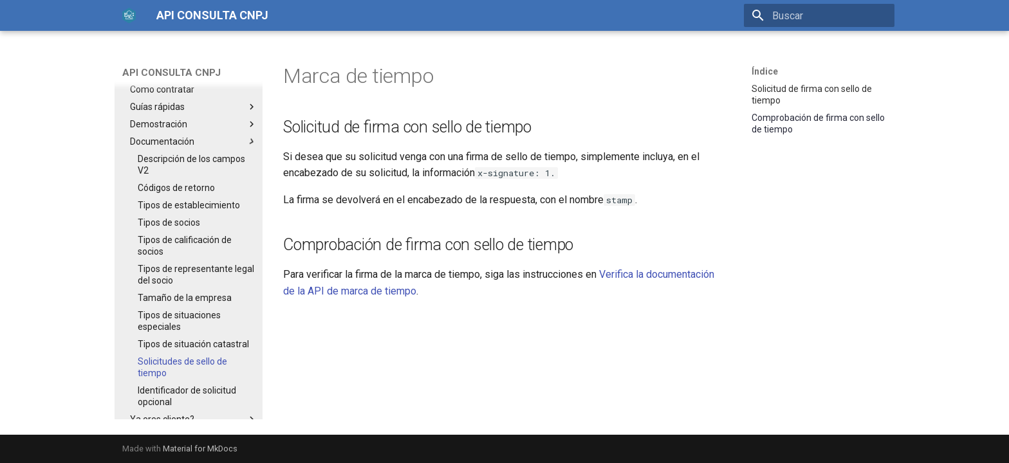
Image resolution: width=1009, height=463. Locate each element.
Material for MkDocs (200, 448)
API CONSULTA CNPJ (171, 72)
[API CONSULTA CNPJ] (129, 15)
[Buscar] (819, 15)
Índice (765, 71)
